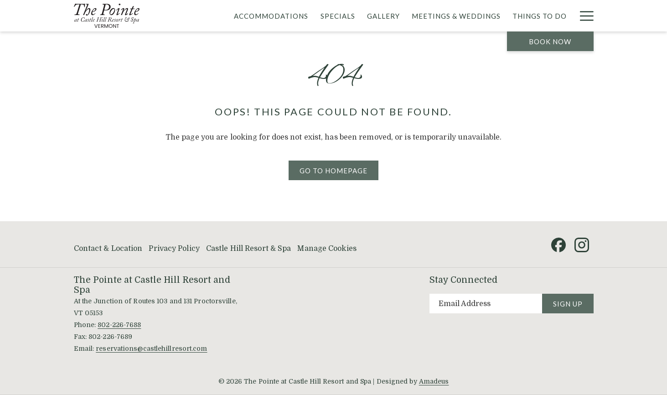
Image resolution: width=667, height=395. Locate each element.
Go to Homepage (333, 170)
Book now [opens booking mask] (550, 41)
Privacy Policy (174, 248)
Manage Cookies (326, 248)
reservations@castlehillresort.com (151, 348)
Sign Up (568, 304)
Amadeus (434, 381)
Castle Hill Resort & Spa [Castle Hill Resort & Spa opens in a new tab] (248, 248)
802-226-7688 (119, 324)
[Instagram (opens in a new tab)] (581, 244)
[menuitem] (271, 15)
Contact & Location (108, 248)
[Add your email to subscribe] (485, 303)
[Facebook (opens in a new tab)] (558, 244)
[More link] (583, 15)
